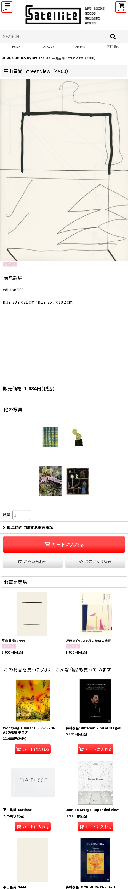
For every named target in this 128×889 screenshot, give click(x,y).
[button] (7, 7)
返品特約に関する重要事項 (28, 527)
